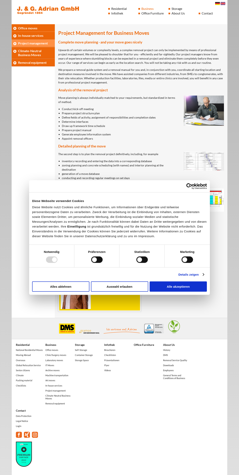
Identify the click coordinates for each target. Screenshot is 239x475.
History (166, 350)
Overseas (20, 360)
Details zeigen (188, 274)
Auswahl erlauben (119, 286)
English (223, 3)
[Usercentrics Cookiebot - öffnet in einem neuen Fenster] (189, 186)
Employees (168, 370)
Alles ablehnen (60, 286)
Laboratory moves (54, 360)
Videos (107, 370)
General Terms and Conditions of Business (174, 376)
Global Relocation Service (28, 365)
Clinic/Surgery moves (55, 355)
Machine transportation (56, 375)
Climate (20, 375)
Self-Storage (81, 350)
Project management (33, 43)
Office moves (27, 28)
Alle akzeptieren (178, 286)
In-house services (30, 35)
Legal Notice (22, 421)
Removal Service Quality (175, 360)
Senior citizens (23, 370)
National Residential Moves (29, 350)
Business (147, 8)
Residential (119, 8)
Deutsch (217, 3)
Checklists (21, 385)
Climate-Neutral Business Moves (29, 53)
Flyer (106, 365)
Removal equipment (32, 62)
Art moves (50, 380)
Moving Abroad (23, 355)
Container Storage (84, 355)
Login (18, 426)
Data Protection (23, 416)
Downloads (168, 365)
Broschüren (109, 350)
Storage (177, 8)
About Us (178, 13)
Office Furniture (152, 13)
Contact (207, 13)
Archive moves (52, 370)
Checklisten (110, 355)
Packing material (24, 380)
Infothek (117, 13)
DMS (165, 355)
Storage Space (82, 360)
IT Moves (49, 365)
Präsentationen (111, 360)
